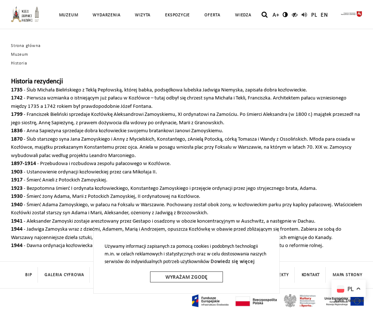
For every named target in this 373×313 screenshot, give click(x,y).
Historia (19, 63)
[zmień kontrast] (285, 14)
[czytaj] (295, 14)
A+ (275, 15)
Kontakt (311, 275)
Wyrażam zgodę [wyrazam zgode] (186, 277)
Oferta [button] (212, 15)
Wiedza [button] (243, 15)
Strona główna (25, 46)
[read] (304, 14)
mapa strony (347, 275)
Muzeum (19, 54)
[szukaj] (264, 15)
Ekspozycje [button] (177, 15)
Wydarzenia (106, 15)
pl (314, 15)
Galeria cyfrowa (64, 275)
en (324, 15)
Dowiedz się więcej (232, 262)
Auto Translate (349, 301)
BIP (28, 275)
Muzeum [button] (68, 15)
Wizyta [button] (142, 15)
